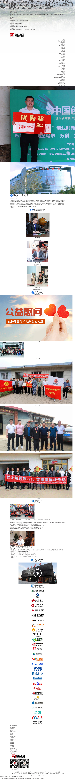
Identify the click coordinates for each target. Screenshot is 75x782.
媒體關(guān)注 (24, 20)
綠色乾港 (12, 23)
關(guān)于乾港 (13, 12)
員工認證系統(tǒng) (57, 31)
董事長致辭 (12, 14)
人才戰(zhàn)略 (26, 29)
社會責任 (12, 22)
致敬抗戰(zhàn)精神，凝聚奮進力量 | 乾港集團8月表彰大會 (24, 528)
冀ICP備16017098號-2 (22, 773)
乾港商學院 (12, 29)
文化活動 (51, 14)
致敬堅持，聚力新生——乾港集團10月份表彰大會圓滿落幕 (24, 527)
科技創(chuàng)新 (14, 25)
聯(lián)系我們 (19, 29)
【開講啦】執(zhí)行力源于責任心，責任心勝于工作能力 (23, 556)
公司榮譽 (63, 59)
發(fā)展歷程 (23, 14)
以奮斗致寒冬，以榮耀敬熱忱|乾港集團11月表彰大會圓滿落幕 (24, 525)
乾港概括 (18, 14)
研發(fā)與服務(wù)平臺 (21, 26)
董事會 (36, 14)
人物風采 (18, 20)
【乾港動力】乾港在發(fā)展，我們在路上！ (20, 554)
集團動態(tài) (13, 20)
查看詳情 (37, 341)
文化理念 (55, 14)
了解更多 (12, 207)
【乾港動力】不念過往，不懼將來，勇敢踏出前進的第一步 (24, 553)
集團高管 (32, 14)
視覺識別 (59, 14)
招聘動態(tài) (33, 29)
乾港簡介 (28, 14)
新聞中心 (12, 18)
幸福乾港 (21, 23)
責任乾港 (17, 23)
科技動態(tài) (13, 26)
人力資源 (12, 28)
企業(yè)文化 (45, 14)
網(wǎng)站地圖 (37, 770)
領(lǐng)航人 (13, 17)
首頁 (11, 11)
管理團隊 (40, 14)
